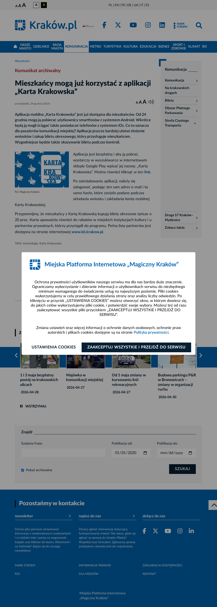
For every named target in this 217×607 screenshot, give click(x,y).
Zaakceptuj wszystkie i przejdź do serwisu (136, 347)
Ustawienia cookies (54, 347)
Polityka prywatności (151, 332)
